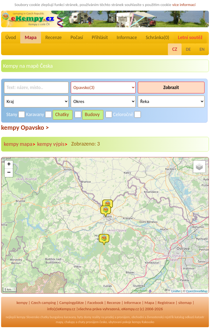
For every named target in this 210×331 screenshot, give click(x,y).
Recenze (53, 37)
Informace (127, 37)
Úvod (10, 37)
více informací (184, 4)
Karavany (35, 114)
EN (202, 49)
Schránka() (157, 37)
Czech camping (43, 302)
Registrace (166, 302)
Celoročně (123, 114)
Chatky (62, 114)
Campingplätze (71, 302)
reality (96, 317)
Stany (11, 114)
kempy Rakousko (143, 322)
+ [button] (9, 165)
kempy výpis (52, 144)
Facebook (95, 302)
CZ (174, 49)
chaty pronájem (88, 322)
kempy (21, 302)
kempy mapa (20, 144)
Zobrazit (171, 87)
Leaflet (175, 291)
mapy (59, 322)
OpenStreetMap (196, 291)
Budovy (92, 114)
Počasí (77, 37)
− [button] (9, 173)
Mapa (30, 37)
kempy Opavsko (25, 127)
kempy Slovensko (28, 317)
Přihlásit (100, 37)
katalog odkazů (184, 317)
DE (188, 49)
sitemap (185, 302)
